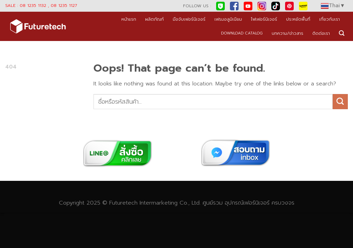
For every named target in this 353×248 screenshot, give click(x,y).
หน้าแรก (128, 19)
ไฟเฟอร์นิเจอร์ (264, 19)
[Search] (341, 33)
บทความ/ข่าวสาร (287, 33)
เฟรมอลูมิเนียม (228, 19)
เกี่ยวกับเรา (329, 19)
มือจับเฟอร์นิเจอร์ (189, 19)
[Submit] (340, 101)
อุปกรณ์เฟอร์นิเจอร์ (247, 202)
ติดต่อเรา (321, 33)
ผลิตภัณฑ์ (154, 19)
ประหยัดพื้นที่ (298, 19)
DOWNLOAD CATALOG (242, 33)
